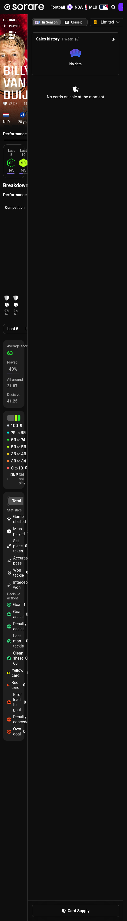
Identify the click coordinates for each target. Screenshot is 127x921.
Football (61, 7)
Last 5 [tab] (12, 328)
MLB (98, 7)
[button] (113, 7)
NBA (81, 7)
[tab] (73, 22)
